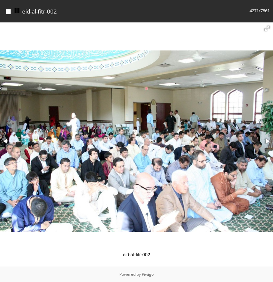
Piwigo (148, 274)
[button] (267, 28)
